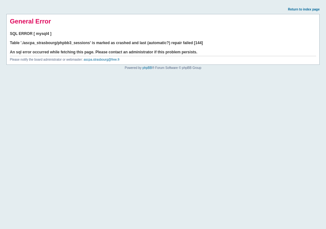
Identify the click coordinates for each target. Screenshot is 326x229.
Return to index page (304, 9)
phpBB (147, 68)
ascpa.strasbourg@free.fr (102, 59)
